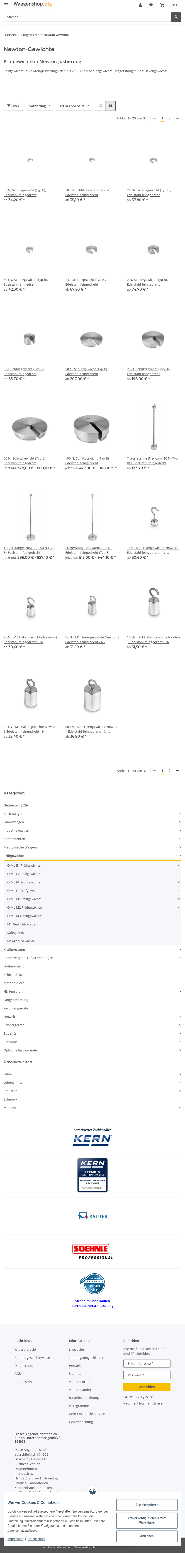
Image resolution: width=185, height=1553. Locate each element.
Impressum (19, 1539)
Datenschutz (40, 1539)
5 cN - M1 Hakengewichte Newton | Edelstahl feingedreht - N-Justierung (92, 639)
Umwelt (9, 1016)
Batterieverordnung (84, 1397)
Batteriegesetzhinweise (32, 1357)
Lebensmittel (13, 1082)
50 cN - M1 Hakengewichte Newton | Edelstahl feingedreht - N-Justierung (91, 729)
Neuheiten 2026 (16, 805)
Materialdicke (14, 983)
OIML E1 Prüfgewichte (24, 865)
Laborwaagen (14, 822)
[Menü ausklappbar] (6, 3)
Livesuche (76, 1349)
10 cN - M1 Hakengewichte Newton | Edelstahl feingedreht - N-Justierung (153, 639)
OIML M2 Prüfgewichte (24, 907)
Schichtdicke (13, 974)
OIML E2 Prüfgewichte (24, 874)
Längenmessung (16, 1000)
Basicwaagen (13, 813)
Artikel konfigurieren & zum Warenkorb (143, 1520)
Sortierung (37, 106)
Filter (13, 106)
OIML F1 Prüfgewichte (23, 882)
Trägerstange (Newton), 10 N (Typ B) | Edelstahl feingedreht (152, 460)
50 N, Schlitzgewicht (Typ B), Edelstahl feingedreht (25, 460)
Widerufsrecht (25, 1349)
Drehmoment (14, 966)
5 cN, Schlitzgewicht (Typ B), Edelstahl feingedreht (25, 192)
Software (10, 1042)
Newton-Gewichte (21, 941)
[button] (140, 5)
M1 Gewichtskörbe (21, 924)
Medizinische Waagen (20, 847)
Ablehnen (143, 1536)
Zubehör (10, 1033)
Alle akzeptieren (143, 1505)
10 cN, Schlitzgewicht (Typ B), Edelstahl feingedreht (87, 192)
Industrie (10, 1091)
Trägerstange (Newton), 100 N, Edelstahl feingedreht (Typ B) (88, 550)
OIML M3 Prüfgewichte (24, 916)
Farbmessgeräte (16, 1008)
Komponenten (14, 839)
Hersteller (76, 1365)
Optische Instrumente (20, 1050)
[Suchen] (176, 17)
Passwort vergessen (138, 1397)
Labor (8, 1074)
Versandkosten (80, 1382)
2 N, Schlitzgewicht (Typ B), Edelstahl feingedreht (147, 282)
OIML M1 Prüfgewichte (24, 899)
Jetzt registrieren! (152, 1403)
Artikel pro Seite (72, 106)
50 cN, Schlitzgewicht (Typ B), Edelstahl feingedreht (26, 282)
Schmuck (10, 1099)
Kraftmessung (14, 949)
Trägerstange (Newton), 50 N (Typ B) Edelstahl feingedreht (29, 550)
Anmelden (147, 1387)
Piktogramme (79, 1406)
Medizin (10, 1107)
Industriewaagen (16, 830)
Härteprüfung (14, 991)
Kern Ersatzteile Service (87, 1414)
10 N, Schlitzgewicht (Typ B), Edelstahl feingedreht (86, 371)
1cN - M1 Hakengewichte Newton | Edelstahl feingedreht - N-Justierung (153, 550)
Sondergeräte (14, 1025)
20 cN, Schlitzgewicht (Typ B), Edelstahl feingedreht (149, 192)
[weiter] (177, 118)
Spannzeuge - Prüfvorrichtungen (28, 958)
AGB (18, 1373)
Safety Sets (15, 932)
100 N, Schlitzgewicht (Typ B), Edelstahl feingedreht (87, 460)
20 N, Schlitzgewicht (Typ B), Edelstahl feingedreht (148, 371)
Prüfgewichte (14, 855)
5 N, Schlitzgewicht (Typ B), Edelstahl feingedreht (24, 371)
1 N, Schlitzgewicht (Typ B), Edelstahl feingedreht (85, 282)
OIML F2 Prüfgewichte (23, 890)
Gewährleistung (81, 1422)
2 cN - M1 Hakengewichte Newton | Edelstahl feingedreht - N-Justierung (31, 639)
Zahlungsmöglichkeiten (86, 1357)
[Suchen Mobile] (87, 17)
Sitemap (75, 1373)
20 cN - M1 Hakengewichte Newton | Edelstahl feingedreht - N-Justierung (30, 729)
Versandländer (80, 1389)
